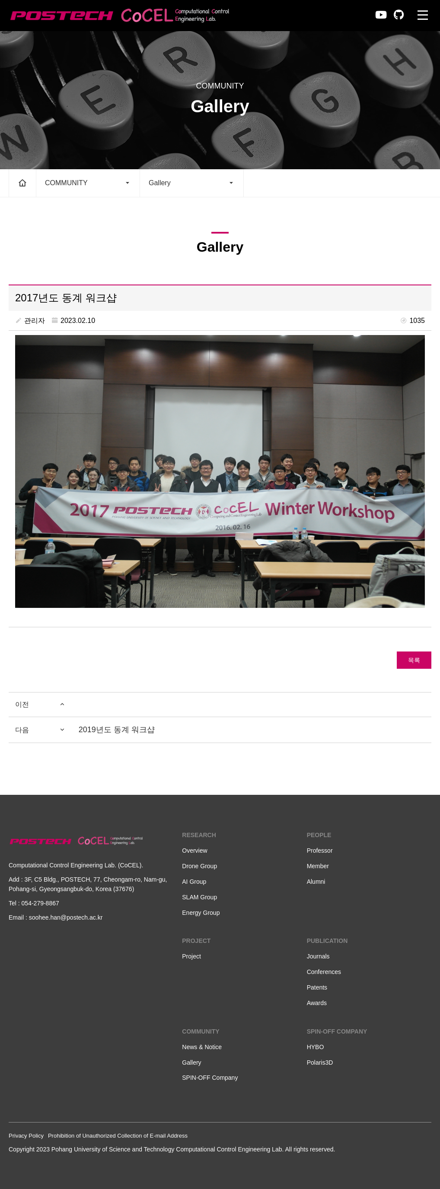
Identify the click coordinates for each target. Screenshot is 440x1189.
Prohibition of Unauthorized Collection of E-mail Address (118, 1135)
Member (318, 866)
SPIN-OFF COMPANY (337, 1031)
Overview (194, 850)
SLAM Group (199, 897)
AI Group (194, 881)
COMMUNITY (88, 183)
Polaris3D (320, 1062)
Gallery (192, 183)
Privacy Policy (26, 1135)
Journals (318, 956)
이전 (40, 704)
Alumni (316, 881)
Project (191, 956)
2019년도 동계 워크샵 (117, 729)
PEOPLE (319, 835)
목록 (414, 660)
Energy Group (201, 912)
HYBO (315, 1047)
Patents (317, 987)
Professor (320, 850)
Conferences (324, 971)
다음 (40, 730)
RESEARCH (199, 835)
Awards (317, 1002)
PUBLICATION (327, 940)
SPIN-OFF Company (210, 1077)
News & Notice (202, 1047)
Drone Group (199, 866)
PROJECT (196, 940)
